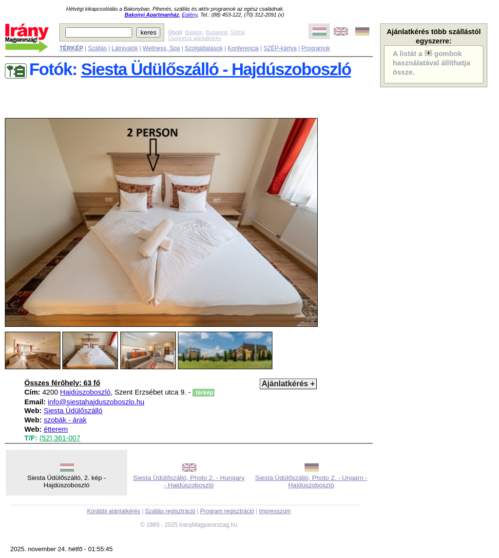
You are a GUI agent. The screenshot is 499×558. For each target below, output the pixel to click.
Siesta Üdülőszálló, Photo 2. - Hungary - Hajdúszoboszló (189, 481)
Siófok (237, 32)
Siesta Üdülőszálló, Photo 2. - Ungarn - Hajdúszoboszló (311, 481)
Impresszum (274, 511)
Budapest (217, 32)
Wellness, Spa (161, 48)
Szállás (97, 48)
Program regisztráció (227, 511)
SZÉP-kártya (280, 48)
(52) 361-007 (59, 438)
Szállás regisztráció (170, 511)
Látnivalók (125, 48)
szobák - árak (65, 420)
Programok (316, 48)
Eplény (189, 15)
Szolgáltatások (204, 48)
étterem (56, 429)
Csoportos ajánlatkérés (194, 38)
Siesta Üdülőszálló (73, 411)
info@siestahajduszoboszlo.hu (96, 402)
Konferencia (243, 48)
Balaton (194, 32)
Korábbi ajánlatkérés (113, 511)
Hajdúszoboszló (85, 392)
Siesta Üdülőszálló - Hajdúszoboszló (216, 69)
